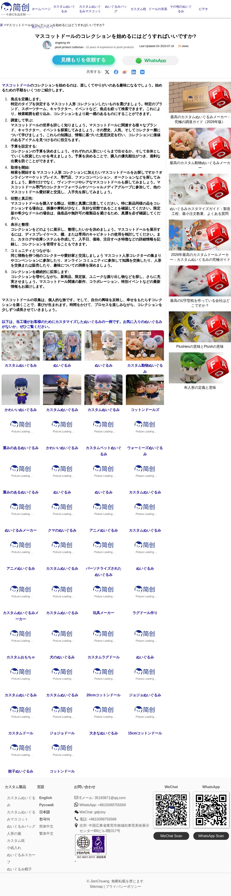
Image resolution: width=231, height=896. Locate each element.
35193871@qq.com (110, 798)
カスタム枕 (138, 9)
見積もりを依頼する (83, 60)
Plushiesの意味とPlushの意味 (200, 346)
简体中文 (46, 826)
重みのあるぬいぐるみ (21, 448)
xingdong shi (62, 42)
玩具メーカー (103, 613)
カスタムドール (20, 733)
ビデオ (203, 9)
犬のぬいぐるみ (62, 657)
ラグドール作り (145, 613)
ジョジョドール (62, 733)
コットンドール (62, 771)
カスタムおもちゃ (20, 657)
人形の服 (14, 833)
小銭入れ (14, 848)
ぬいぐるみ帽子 (19, 869)
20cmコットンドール (103, 695)
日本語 (44, 812)
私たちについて (43, 27)
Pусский (46, 805)
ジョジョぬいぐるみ (145, 695)
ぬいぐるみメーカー (21, 530)
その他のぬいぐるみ (181, 9)
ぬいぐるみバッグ (116, 9)
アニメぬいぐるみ (103, 530)
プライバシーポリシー (123, 886)
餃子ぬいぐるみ (20, 771)
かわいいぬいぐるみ (21, 410)
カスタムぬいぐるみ (64, 9)
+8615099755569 (112, 805)
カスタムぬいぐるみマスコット (90, 9)
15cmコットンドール (145, 733)
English (45, 798)
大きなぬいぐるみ (103, 733)
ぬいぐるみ (93, 322)
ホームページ (41, 9)
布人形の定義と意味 (200, 387)
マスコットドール (16, 85)
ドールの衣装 (158, 9)
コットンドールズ (145, 410)
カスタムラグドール (104, 657)
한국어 (44, 819)
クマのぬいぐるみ (62, 530)
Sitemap (96, 886)
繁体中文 (46, 833)
